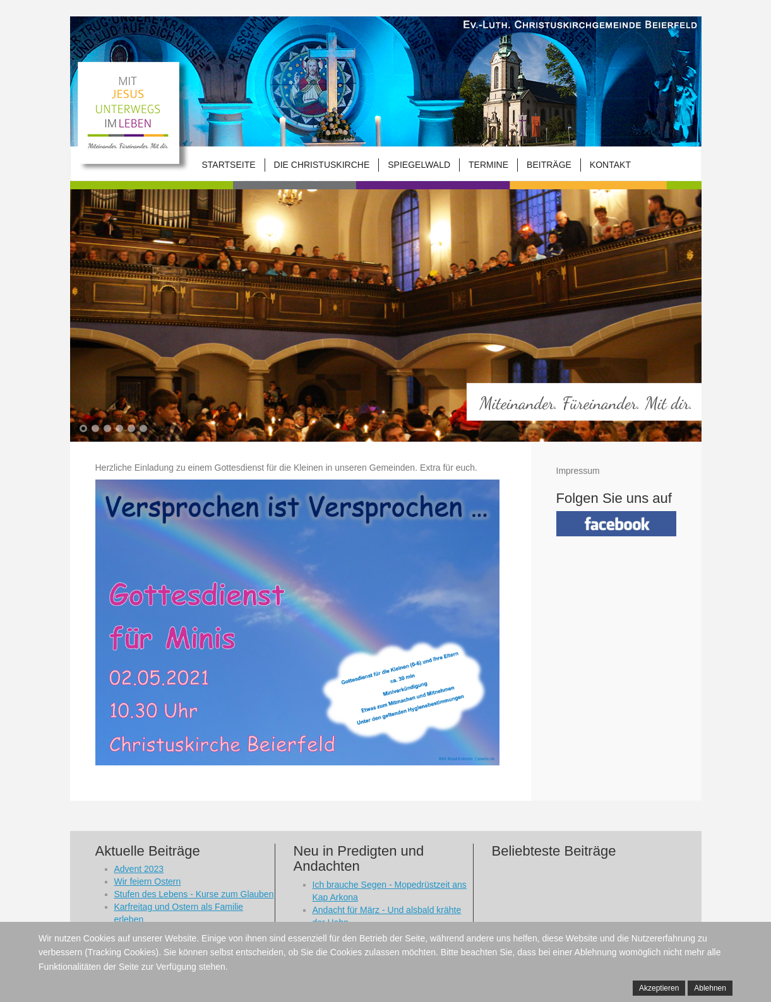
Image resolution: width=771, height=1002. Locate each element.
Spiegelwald (419, 165)
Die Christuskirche (322, 165)
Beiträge (549, 165)
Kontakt (610, 165)
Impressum (578, 471)
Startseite (229, 165)
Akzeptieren (659, 988)
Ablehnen (710, 988)
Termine (488, 165)
